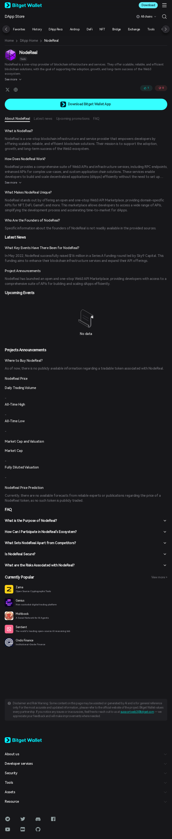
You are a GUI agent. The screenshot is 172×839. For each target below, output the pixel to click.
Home (9, 40)
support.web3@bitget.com (137, 712)
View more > (159, 577)
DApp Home (29, 40)
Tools (23, 59)
